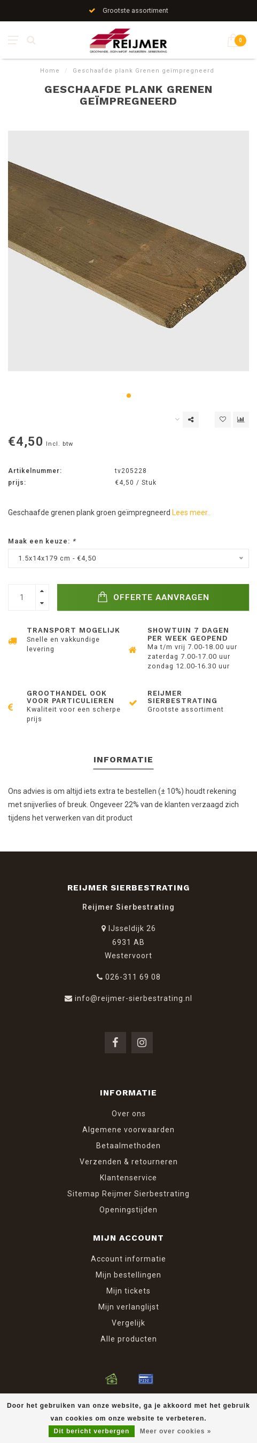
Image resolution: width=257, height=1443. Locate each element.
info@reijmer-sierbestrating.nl (133, 998)
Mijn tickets (128, 1291)
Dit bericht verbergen (92, 1431)
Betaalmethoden (128, 1145)
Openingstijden (128, 1209)
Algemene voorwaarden (128, 1129)
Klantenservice (128, 1177)
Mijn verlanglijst (128, 1307)
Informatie (123, 759)
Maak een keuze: (42, 541)
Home (50, 70)
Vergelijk (128, 1323)
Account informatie (128, 1259)
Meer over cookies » (176, 1431)
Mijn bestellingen (128, 1275)
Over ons (129, 1113)
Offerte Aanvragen (153, 597)
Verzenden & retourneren (129, 1161)
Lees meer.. (191, 512)
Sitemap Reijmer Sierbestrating (128, 1193)
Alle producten (128, 1339)
